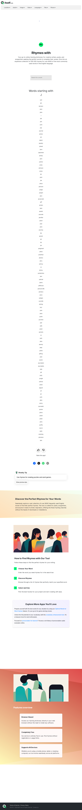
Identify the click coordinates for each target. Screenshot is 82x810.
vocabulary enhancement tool (55, 615)
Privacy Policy (24, 805)
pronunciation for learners (30, 620)
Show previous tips (21, 482)
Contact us (35, 807)
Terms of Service (15, 805)
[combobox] (41, 77)
